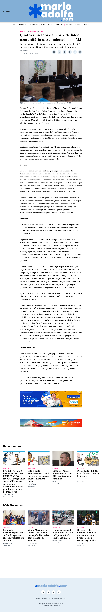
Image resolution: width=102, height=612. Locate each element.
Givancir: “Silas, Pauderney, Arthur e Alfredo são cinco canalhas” (63, 498)
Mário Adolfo (8, 518)
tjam (41, 31)
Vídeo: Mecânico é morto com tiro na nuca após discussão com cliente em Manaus (38, 559)
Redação (55, 505)
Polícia (50, 24)
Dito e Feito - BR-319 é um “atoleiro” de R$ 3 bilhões (88, 497)
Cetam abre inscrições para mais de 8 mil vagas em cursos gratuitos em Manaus (14, 559)
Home (14, 24)
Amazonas (23, 24)
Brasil (43, 24)
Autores (86, 24)
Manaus (55, 492)
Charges (69, 24)
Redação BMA (24, 51)
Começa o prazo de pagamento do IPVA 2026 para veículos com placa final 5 (62, 557)
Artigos (78, 24)
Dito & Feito (34, 24)
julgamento (33, 31)
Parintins (59, 24)
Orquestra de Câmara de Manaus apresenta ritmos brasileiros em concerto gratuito (87, 559)
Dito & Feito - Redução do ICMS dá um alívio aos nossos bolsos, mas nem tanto (38, 500)
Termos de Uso (53, 598)
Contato (63, 598)
